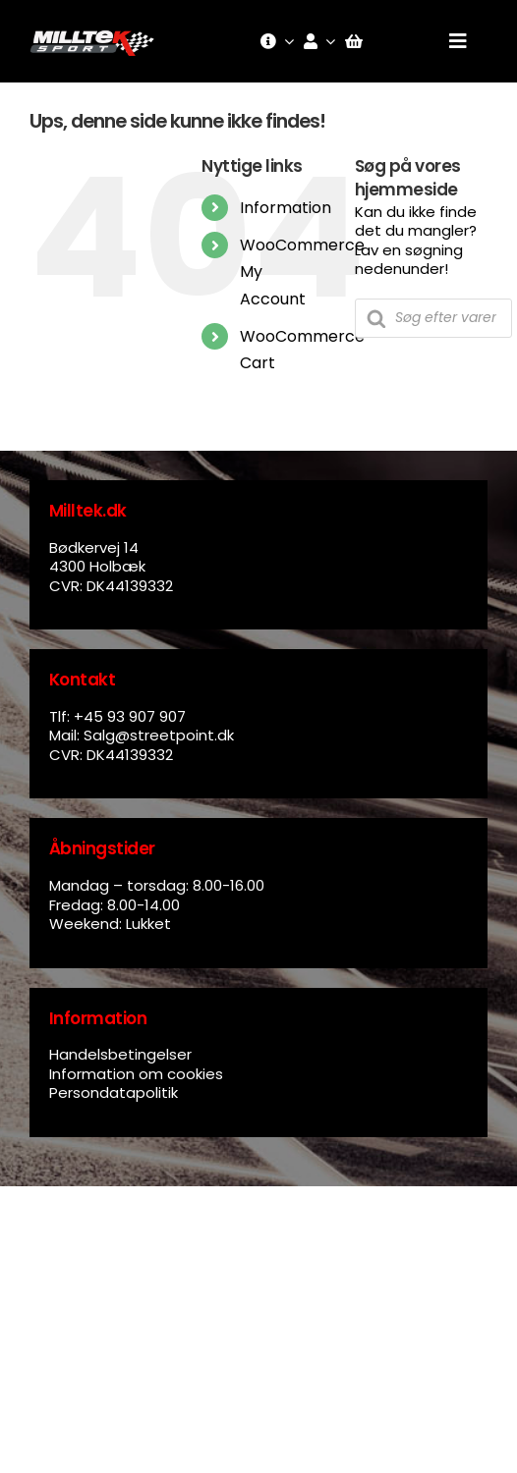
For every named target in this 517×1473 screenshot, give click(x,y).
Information (285, 207)
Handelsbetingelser (120, 1054)
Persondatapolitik (113, 1092)
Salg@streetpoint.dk (159, 735)
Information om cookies (136, 1074)
